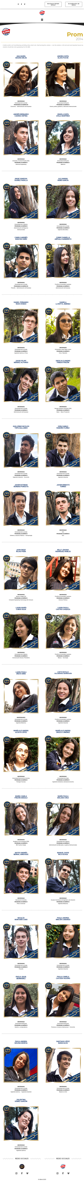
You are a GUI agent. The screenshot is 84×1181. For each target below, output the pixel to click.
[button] (42, 20)
